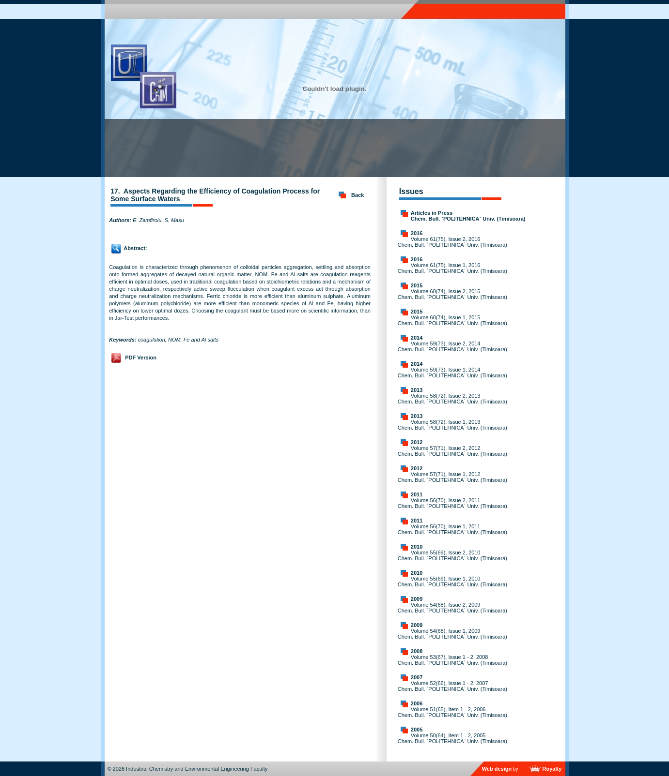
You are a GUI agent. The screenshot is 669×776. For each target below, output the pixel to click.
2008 (416, 651)
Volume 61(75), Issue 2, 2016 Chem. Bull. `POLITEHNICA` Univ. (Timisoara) (452, 242)
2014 (416, 338)
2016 (416, 233)
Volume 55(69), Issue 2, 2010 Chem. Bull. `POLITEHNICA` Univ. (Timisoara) (452, 555)
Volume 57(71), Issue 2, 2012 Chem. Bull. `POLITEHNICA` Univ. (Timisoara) (452, 451)
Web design (497, 769)
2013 (416, 390)
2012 (416, 442)
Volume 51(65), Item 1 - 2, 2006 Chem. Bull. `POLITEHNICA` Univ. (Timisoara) (452, 712)
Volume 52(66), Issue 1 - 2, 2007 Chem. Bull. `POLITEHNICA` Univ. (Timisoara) (452, 686)
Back (357, 195)
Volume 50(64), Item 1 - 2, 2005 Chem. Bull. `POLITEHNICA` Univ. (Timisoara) (452, 738)
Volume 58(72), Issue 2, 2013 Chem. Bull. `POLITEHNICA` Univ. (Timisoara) (452, 398)
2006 (416, 703)
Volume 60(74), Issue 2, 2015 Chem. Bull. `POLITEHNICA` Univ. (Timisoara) (452, 294)
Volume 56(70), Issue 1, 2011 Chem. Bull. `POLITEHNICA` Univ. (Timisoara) (452, 529)
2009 (416, 599)
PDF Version (140, 357)
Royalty (552, 769)
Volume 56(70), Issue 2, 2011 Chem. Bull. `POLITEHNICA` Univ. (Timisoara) (452, 503)
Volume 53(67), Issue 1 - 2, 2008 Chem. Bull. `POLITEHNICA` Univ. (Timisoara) (452, 660)
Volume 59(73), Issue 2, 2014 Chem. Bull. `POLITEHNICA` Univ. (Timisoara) (452, 346)
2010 (416, 547)
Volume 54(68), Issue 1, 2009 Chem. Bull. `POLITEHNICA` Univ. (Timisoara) (452, 634)
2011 (416, 494)
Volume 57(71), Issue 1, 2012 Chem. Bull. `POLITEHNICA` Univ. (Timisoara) (452, 477)
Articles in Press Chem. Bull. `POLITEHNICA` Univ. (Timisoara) (468, 216)
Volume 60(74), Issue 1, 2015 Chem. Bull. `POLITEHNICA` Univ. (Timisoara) (452, 320)
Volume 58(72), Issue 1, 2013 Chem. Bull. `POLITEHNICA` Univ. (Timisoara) (452, 425)
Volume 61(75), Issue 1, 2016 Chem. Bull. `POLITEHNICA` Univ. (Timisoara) (452, 268)
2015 (416, 285)
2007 (416, 677)
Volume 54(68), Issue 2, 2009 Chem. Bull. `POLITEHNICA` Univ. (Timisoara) (452, 607)
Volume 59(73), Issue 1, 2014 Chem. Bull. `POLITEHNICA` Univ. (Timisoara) (452, 372)
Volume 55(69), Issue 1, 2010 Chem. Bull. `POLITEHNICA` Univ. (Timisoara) (452, 581)
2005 (416, 729)
